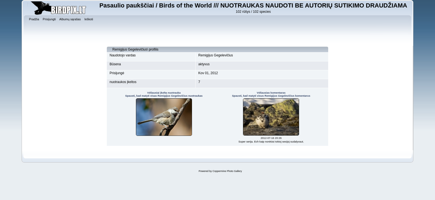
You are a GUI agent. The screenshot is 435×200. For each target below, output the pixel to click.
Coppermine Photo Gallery (227, 171)
